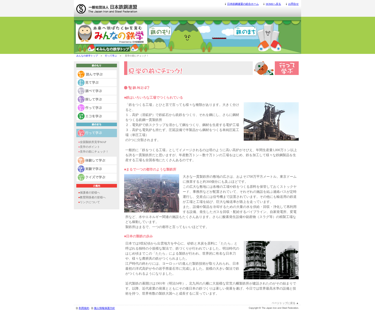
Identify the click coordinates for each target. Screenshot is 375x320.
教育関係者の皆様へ (93, 197)
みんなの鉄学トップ (87, 55)
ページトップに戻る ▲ (285, 303)
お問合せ (293, 4)
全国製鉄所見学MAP (93, 142)
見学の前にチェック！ (94, 151)
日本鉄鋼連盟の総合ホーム (243, 4)
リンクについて (90, 202)
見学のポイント (90, 147)
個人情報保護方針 (104, 308)
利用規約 (84, 308)
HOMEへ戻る (273, 4)
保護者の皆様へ (90, 192)
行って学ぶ (111, 55)
